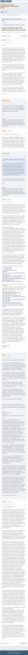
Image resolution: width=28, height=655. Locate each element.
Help (8, 651)
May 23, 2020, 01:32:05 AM (7, 155)
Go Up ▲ (18, 651)
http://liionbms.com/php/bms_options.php (11, 314)
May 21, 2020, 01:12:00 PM (7, 42)
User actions (23, 36)
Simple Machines (17, 653)
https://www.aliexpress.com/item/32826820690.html (13, 299)
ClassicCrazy (6, 100)
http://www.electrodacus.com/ (18, 275)
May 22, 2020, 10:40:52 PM (7, 132)
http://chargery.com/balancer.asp (9, 270)
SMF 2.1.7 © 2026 (10, 653)
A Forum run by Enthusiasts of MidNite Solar (9, 6)
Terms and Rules (13, 651)
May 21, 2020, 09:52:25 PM (7, 102)
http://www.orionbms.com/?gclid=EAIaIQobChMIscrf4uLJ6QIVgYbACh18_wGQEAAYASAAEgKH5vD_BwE (13, 278)
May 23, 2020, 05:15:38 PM (7, 357)
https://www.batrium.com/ (17, 281)
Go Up (2, 643)
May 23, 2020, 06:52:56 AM (7, 201)
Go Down (3, 36)
